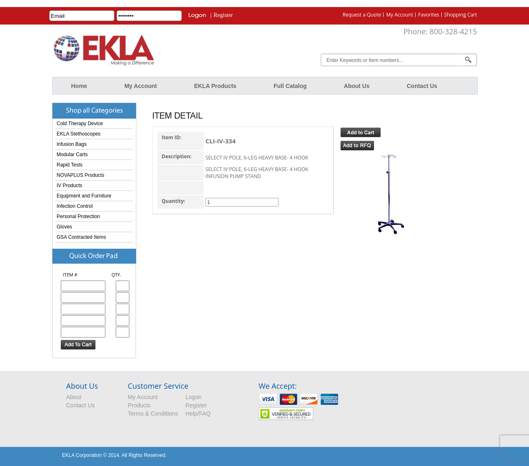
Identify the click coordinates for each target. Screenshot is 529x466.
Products (139, 405)
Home (79, 86)
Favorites (428, 14)
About (73, 397)
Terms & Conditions (153, 413)
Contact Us (422, 86)
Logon (194, 397)
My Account (399, 14)
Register (223, 15)
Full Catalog (290, 86)
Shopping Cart (460, 14)
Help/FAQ (198, 413)
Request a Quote (362, 14)
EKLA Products (215, 86)
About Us (356, 86)
